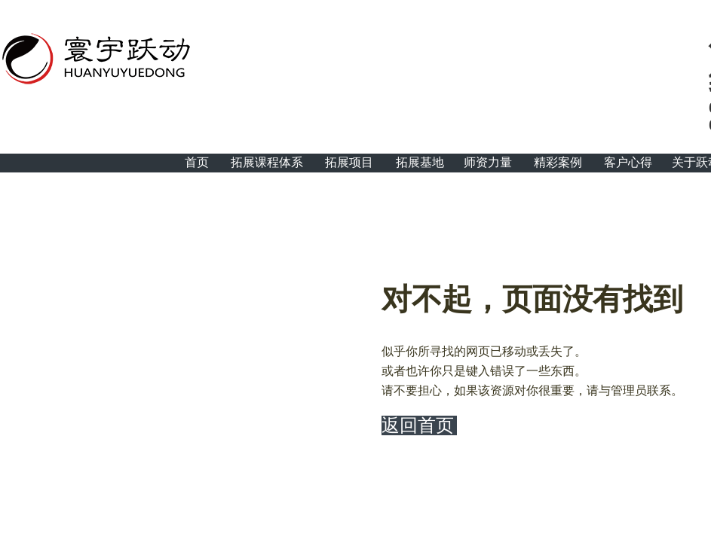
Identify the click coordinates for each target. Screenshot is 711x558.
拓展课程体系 (267, 162)
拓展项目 (349, 162)
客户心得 (628, 162)
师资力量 (488, 162)
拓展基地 (420, 162)
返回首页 (418, 425)
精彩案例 (558, 162)
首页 (197, 162)
